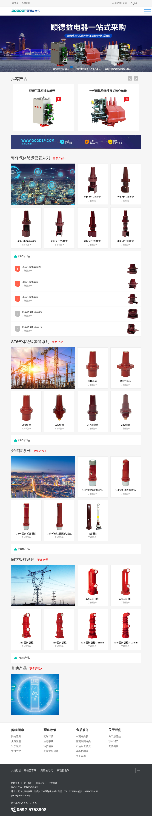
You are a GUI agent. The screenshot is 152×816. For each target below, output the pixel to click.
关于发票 (81, 756)
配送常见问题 (51, 751)
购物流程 (16, 736)
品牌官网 (116, 3)
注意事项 (48, 741)
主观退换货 (82, 736)
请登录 (15, 3)
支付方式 (16, 751)
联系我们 (113, 741)
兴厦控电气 (47, 770)
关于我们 (28, 783)
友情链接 (113, 746)
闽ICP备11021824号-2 (21, 795)
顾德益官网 (30, 770)
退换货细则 (82, 751)
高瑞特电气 (63, 770)
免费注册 (26, 3)
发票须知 (16, 746)
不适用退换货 (83, 746)
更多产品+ (59, 158)
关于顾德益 (114, 736)
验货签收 (48, 746)
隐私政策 (40, 783)
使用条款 (53, 783)
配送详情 (48, 736)
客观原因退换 (83, 741)
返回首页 (15, 783)
